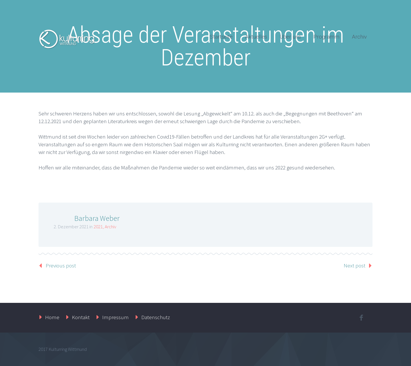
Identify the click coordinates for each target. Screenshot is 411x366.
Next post (354, 265)
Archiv (359, 36)
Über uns (290, 36)
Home (52, 317)
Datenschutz (155, 317)
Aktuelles (256, 36)
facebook (361, 318)
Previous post (61, 265)
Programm (326, 36)
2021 (98, 226)
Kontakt (81, 317)
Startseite (221, 36)
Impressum (115, 317)
